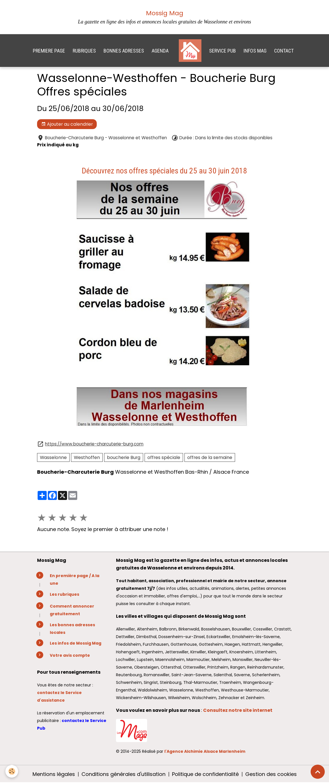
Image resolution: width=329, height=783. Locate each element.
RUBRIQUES (84, 51)
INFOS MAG (255, 51)
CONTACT (284, 51)
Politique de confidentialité (205, 774)
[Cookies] (12, 771)
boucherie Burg (123, 457)
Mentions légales (54, 774)
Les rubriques (64, 594)
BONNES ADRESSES (124, 51)
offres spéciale (163, 457)
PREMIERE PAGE (49, 51)
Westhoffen (87, 457)
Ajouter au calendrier (67, 124)
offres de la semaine (209, 457)
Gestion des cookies (271, 774)
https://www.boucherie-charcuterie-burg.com (94, 444)
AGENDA (160, 51)
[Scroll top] (318, 772)
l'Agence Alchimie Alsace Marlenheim (204, 751)
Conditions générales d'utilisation (123, 774)
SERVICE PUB (222, 51)
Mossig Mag (164, 13)
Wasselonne (53, 457)
